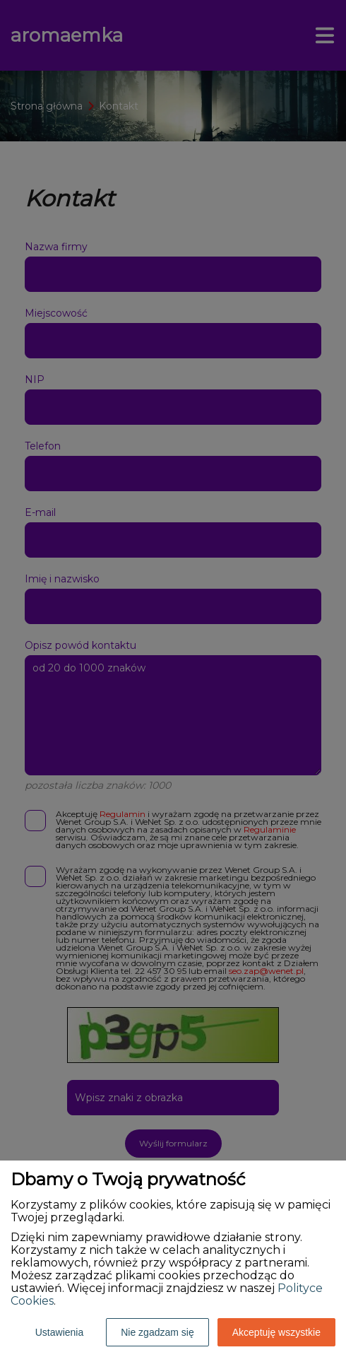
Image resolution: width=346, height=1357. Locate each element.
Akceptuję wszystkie (276, 1332)
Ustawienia (59, 1332)
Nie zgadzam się (157, 1332)
